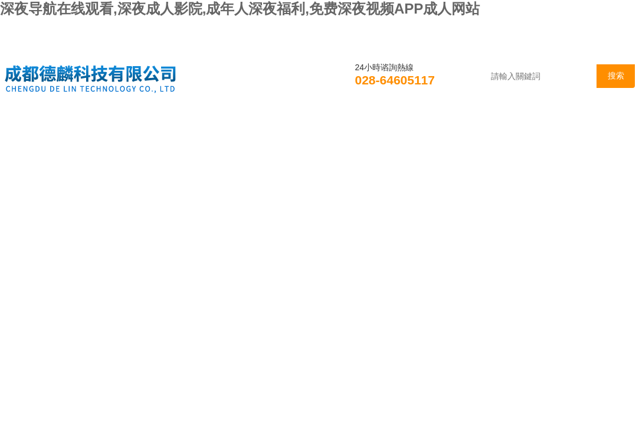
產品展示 (270, 126)
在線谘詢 (515, 126)
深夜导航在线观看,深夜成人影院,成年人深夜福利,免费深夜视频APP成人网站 (240, 9)
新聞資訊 (189, 126)
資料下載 (433, 126)
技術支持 (352, 126)
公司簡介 (107, 126)
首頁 (35, 126)
